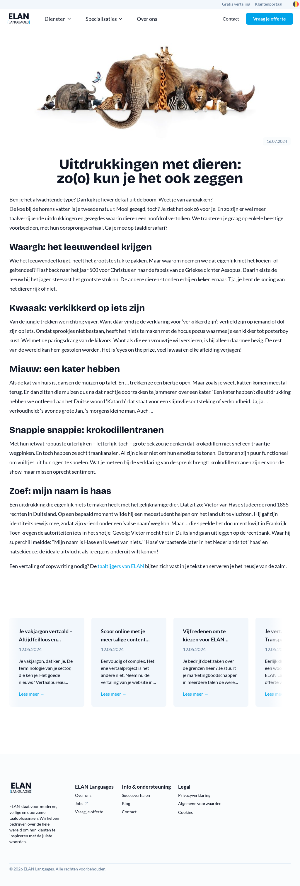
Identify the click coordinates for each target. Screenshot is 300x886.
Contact (231, 18)
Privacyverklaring (194, 795)
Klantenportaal (268, 3)
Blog (126, 803)
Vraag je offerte (269, 18)
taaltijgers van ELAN (121, 566)
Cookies (185, 812)
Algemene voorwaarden (199, 803)
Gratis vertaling (236, 3)
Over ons (147, 19)
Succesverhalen (136, 795)
